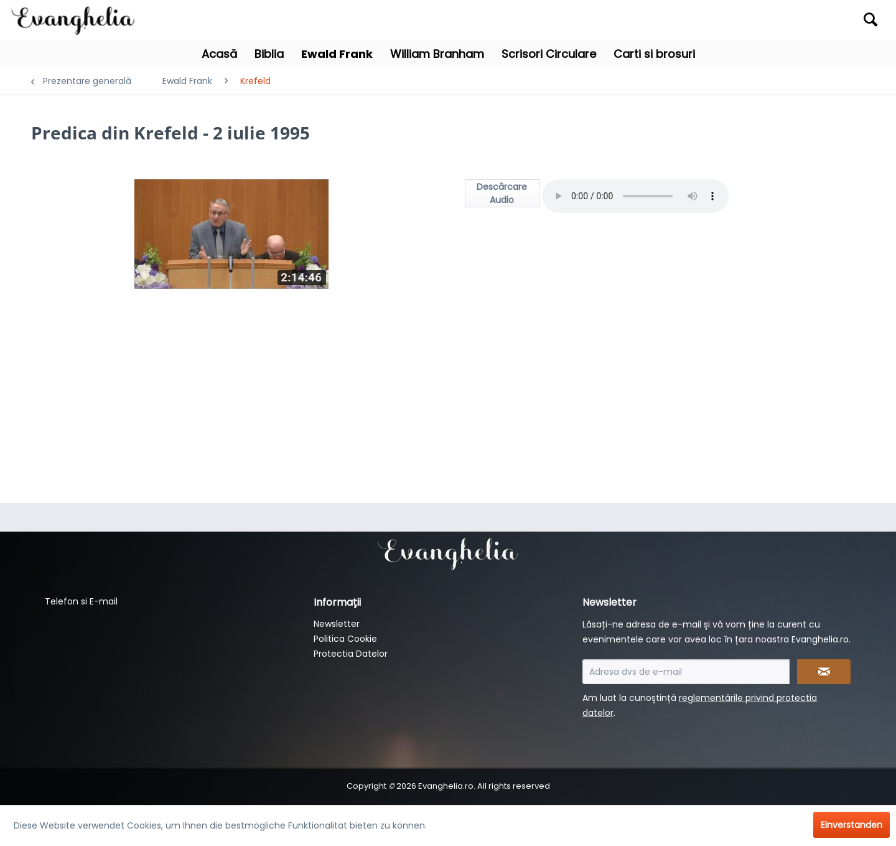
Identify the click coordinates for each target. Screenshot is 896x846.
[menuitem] (776, 20)
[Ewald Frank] (336, 53)
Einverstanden (851, 825)
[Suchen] (870, 19)
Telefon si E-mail (81, 601)
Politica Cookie (345, 638)
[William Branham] (437, 53)
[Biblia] (269, 53)
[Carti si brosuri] (654, 53)
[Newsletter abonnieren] (824, 671)
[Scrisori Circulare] (549, 53)
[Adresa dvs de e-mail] (686, 671)
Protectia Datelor (351, 653)
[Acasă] (219, 53)
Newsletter (337, 624)
